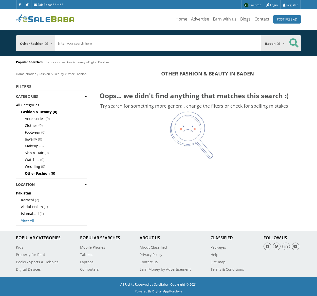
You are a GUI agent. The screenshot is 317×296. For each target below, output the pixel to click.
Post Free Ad (287, 19)
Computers (89, 269)
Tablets (86, 254)
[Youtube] (295, 246)
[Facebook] (19, 4)
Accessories (35, 118)
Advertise (200, 19)
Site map (218, 262)
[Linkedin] (286, 246)
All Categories (27, 105)
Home (181, 19)
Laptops (87, 262)
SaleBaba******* (48, 5)
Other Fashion (76, 74)
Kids (19, 247)
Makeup (32, 146)
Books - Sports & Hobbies (37, 262)
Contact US (149, 262)
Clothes (31, 125)
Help (214, 254)
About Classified (153, 247)
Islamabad (30, 213)
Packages (218, 247)
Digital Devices (99, 62)
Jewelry (31, 139)
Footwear (32, 132)
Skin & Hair (34, 152)
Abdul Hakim (32, 206)
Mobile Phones (92, 247)
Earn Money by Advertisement (165, 269)
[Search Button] (294, 43)
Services (52, 62)
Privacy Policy (151, 254)
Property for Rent (30, 254)
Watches (32, 159)
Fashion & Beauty (73, 62)
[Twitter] (27, 4)
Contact (261, 19)
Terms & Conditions (227, 269)
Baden (31, 74)
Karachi (27, 200)
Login (272, 5)
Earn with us (224, 19)
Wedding (32, 166)
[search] (158, 43)
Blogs (245, 19)
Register (290, 5)
